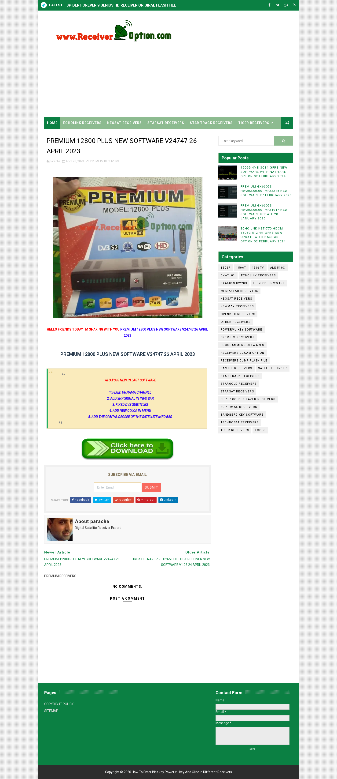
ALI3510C (277, 267)
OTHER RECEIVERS (236, 322)
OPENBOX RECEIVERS (238, 314)
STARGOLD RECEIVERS (239, 383)
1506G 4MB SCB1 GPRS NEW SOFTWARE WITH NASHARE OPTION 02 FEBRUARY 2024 (264, 172)
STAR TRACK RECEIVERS (211, 123)
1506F (226, 267)
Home (52, 123)
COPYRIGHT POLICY (59, 704)
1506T (241, 267)
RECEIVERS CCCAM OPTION (242, 352)
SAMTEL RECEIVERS (236, 368)
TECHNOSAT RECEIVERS (240, 422)
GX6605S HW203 (234, 283)
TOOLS (260, 430)
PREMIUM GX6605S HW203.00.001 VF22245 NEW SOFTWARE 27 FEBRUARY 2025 (266, 191)
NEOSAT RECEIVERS (124, 123)
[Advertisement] (207, 77)
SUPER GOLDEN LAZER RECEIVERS (248, 399)
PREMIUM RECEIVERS (104, 161)
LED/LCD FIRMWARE (269, 283)
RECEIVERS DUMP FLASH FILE (244, 360)
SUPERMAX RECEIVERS (239, 407)
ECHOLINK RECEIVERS (82, 123)
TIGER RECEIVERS (253, 123)
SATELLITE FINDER (272, 368)
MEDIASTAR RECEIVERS (239, 291)
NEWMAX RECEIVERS (237, 306)
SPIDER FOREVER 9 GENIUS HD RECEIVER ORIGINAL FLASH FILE (121, 5)
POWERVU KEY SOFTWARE (241, 329)
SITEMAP (51, 711)
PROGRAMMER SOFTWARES (242, 345)
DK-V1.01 (228, 275)
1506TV (258, 267)
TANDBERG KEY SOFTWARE (242, 414)
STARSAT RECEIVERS (165, 123)
